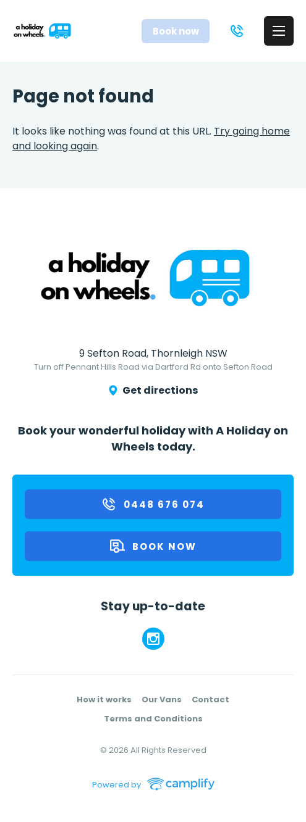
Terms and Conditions (153, 718)
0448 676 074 (153, 504)
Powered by (113, 784)
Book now (153, 546)
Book (176, 31)
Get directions (153, 390)
